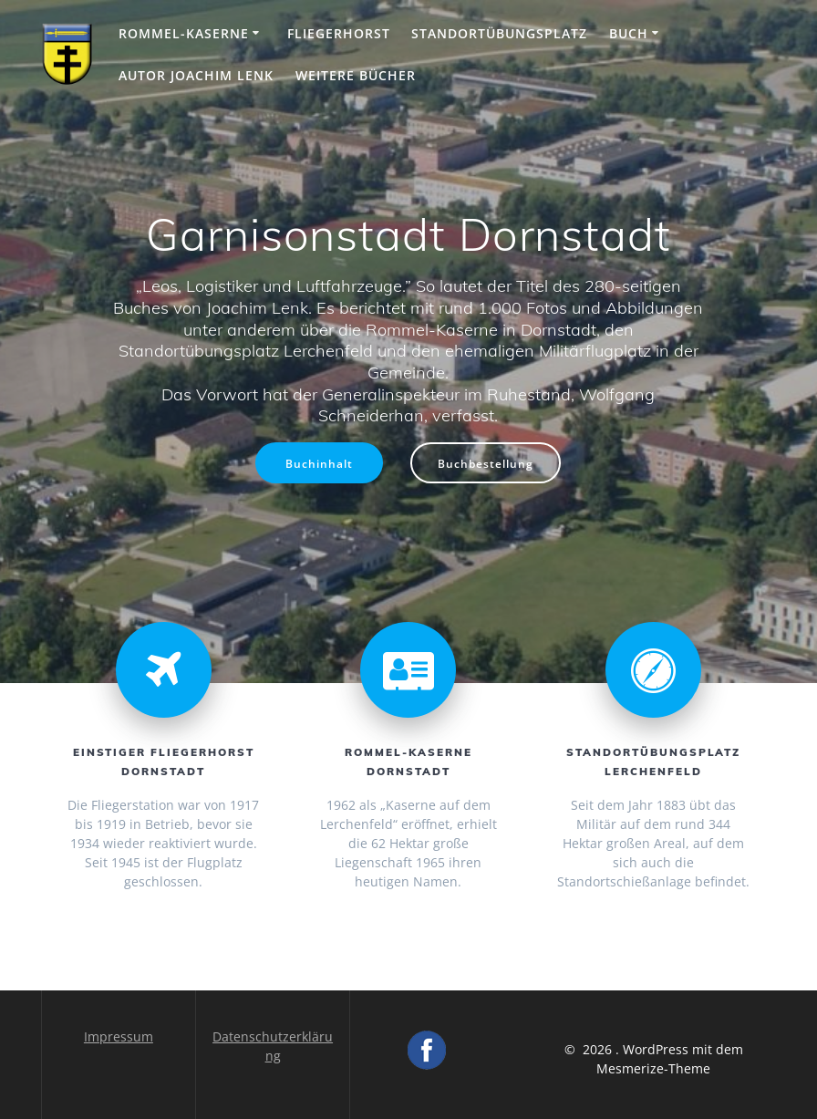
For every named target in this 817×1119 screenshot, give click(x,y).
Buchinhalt (319, 463)
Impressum (118, 1036)
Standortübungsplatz (499, 33)
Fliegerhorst (338, 33)
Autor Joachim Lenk (196, 75)
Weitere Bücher (355, 75)
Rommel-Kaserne (184, 33)
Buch (628, 33)
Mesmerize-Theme (653, 1068)
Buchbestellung (485, 463)
